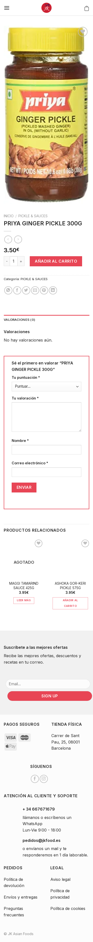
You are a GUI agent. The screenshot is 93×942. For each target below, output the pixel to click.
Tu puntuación (26, 377)
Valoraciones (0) (19, 320)
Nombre (20, 440)
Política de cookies (67, 908)
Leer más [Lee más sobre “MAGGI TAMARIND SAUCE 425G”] (24, 600)
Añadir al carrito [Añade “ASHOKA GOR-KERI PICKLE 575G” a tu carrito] (70, 603)
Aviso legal (60, 879)
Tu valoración (25, 398)
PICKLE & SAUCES (33, 216)
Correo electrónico (30, 463)
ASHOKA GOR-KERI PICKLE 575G (70, 585)
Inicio (9, 216)
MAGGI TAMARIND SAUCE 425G (23, 585)
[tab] (46, 320)
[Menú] (7, 8)
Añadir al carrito (56, 261)
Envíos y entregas (20, 897)
